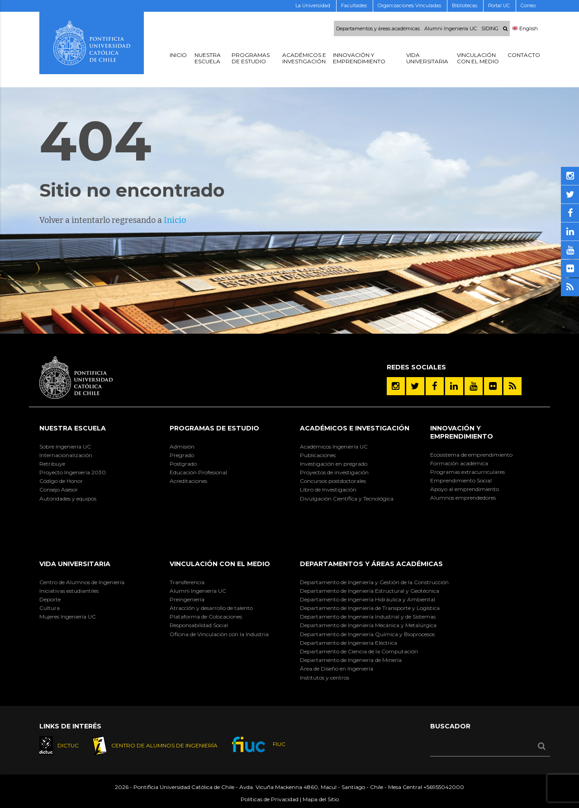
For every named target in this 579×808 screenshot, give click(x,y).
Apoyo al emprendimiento (464, 489)
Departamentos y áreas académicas (378, 28)
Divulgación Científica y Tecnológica (347, 498)
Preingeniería (187, 599)
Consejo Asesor (58, 489)
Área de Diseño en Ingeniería (336, 668)
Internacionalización (65, 455)
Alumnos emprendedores (463, 497)
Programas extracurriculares (467, 471)
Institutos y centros (324, 677)
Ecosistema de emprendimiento (471, 454)
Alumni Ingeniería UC (198, 590)
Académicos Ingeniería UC (334, 446)
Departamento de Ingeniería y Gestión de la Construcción (374, 582)
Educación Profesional (198, 472)
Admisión (182, 446)
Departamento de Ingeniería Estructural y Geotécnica (369, 590)
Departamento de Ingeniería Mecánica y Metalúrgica (368, 625)
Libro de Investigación (328, 489)
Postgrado (183, 463)
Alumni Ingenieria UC (450, 28)
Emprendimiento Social (461, 480)
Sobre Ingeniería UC (65, 446)
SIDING (489, 28)
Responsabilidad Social (199, 625)
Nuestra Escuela (72, 428)
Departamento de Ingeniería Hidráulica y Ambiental (367, 599)
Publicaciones (318, 455)
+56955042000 (443, 787)
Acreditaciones (188, 480)
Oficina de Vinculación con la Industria (219, 634)
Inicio (175, 220)
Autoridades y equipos (67, 498)
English (525, 28)
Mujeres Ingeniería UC (67, 616)
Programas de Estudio (214, 428)
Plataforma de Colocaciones (206, 616)
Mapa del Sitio (321, 799)
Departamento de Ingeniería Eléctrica (348, 642)
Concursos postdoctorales (333, 480)
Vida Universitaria (74, 564)
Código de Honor (61, 480)
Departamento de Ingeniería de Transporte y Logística (370, 608)
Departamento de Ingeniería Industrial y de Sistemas (368, 616)
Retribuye (52, 463)
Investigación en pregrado (333, 463)
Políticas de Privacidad (270, 799)
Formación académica (459, 463)
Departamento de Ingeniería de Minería (351, 660)
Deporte (50, 599)
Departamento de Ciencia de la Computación (359, 651)
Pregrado (182, 455)
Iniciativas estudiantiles (69, 590)
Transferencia (187, 582)
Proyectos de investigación (334, 472)
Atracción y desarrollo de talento (211, 608)
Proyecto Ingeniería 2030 (72, 472)
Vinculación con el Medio (220, 564)
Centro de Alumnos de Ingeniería (81, 582)
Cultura (49, 608)
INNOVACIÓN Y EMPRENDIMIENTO (461, 432)
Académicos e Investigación (354, 428)
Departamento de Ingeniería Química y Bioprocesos (367, 634)
